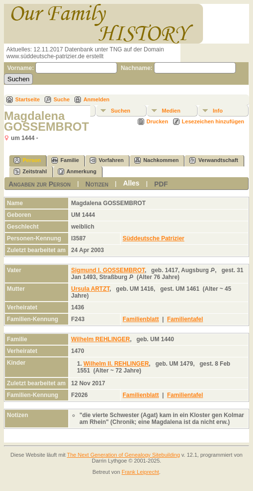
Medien (171, 111)
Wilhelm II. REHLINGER (116, 363)
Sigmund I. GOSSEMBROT (108, 270)
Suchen (120, 111)
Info (218, 111)
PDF (161, 184)
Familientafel (185, 319)
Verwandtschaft (213, 160)
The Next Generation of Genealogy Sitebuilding (123, 455)
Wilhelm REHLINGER (100, 339)
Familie (65, 160)
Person (27, 160)
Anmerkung (77, 171)
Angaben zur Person (39, 184)
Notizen (96, 184)
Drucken (157, 121)
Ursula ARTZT (90, 288)
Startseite (27, 99)
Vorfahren (107, 160)
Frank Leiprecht (140, 472)
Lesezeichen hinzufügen (213, 121)
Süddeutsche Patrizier (153, 238)
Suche (61, 99)
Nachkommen (156, 160)
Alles (131, 183)
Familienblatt (141, 319)
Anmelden (96, 99)
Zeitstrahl (30, 171)
